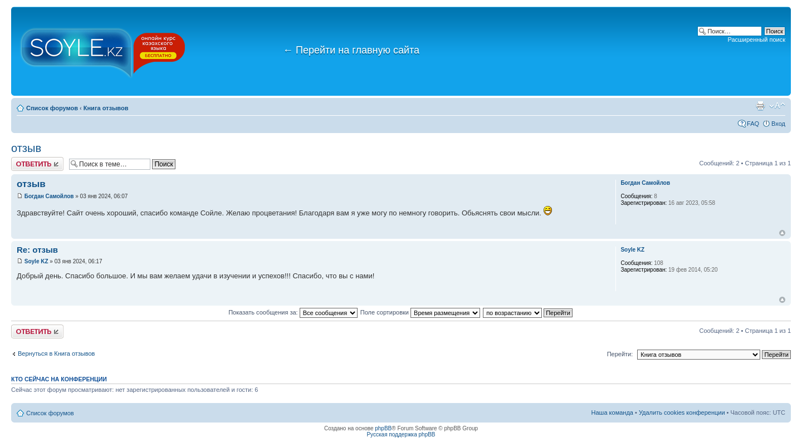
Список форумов (52, 108)
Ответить (37, 164)
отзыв (26, 148)
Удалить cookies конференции (682, 412)
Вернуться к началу (782, 233)
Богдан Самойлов (49, 196)
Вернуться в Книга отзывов (56, 353)
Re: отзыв (37, 249)
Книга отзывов (106, 108)
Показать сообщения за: (293, 312)
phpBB (383, 428)
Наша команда (612, 412)
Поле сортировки (420, 312)
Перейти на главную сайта (351, 50)
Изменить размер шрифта (777, 106)
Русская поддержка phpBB (400, 434)
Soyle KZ (36, 261)
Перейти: (620, 354)
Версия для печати (760, 106)
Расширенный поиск (756, 39)
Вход (778, 123)
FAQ (753, 123)
